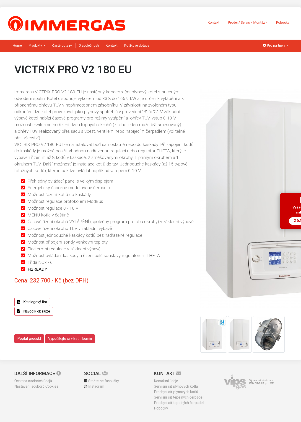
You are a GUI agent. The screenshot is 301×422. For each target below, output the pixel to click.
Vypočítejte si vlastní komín (70, 338)
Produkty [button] (36, 46)
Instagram (94, 386)
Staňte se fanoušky (101, 381)
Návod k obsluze (33, 311)
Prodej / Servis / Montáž (246, 22)
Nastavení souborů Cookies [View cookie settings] (36, 386)
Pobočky (282, 22)
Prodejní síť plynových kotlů (176, 392)
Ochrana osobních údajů (33, 381)
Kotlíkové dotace (136, 46)
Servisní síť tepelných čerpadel (178, 397)
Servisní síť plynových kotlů (176, 386)
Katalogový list (32, 302)
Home (17, 46)
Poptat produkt (29, 338)
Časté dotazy (62, 46)
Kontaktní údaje (166, 381)
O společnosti (89, 46)
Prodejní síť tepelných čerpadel (179, 403)
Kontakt (213, 22)
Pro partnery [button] (274, 46)
